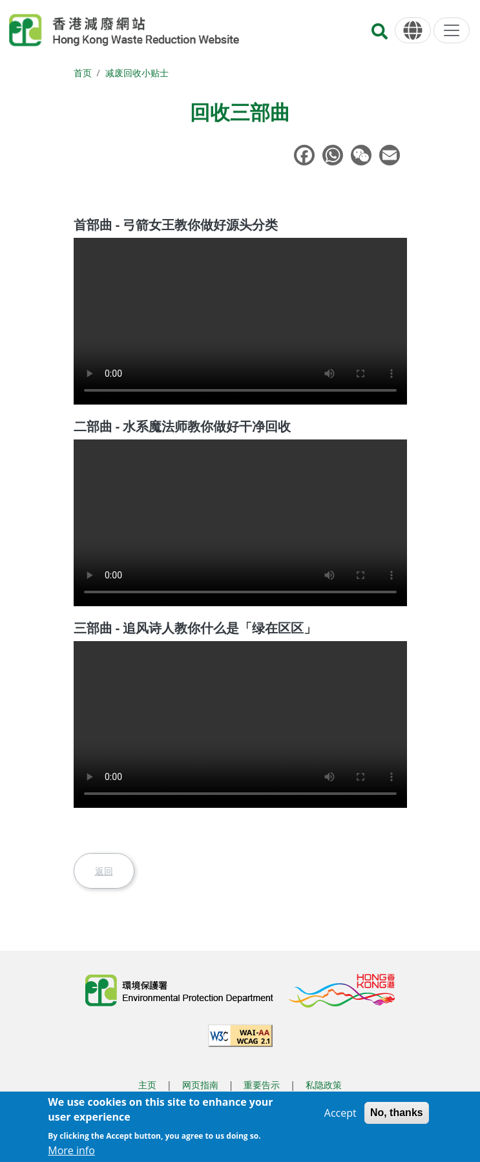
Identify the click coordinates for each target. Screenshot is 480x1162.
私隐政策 (324, 1085)
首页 (83, 73)
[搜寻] (379, 35)
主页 (147, 1085)
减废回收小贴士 (137, 73)
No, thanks (396, 1112)
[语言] (413, 30)
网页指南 (200, 1085)
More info (71, 1150)
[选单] (451, 30)
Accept (340, 1113)
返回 (104, 871)
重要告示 (262, 1085)
